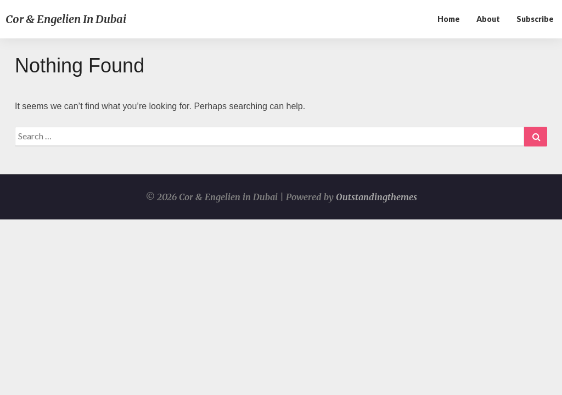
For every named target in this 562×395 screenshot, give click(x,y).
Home (448, 19)
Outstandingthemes (376, 196)
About (488, 19)
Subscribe (535, 19)
